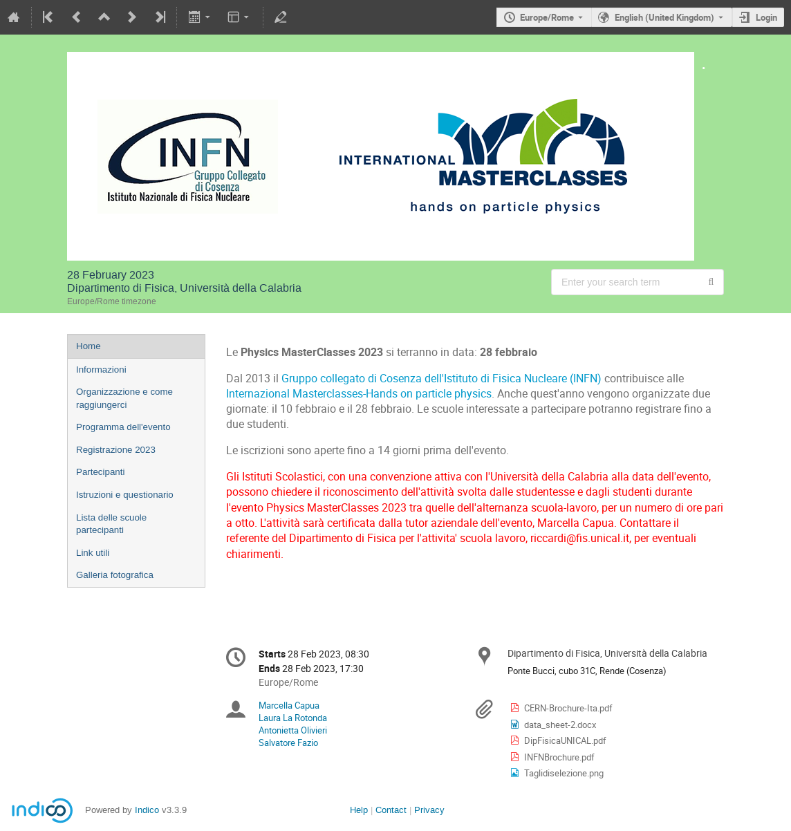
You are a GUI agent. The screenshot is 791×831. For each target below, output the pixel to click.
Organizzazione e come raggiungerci (124, 398)
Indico (147, 810)
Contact (391, 810)
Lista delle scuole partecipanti (111, 524)
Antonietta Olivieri (293, 730)
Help (359, 810)
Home (88, 346)
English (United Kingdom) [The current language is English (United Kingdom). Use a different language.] (664, 17)
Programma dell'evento (123, 427)
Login (766, 17)
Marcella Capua (289, 705)
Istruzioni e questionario (125, 494)
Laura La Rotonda (293, 717)
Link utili (92, 553)
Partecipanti (100, 472)
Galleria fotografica (114, 575)
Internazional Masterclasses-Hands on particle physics (359, 393)
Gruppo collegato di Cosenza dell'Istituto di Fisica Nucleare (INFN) (441, 378)
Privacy (429, 810)
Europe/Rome (547, 17)
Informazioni (101, 369)
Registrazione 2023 (116, 450)
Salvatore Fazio (288, 742)
